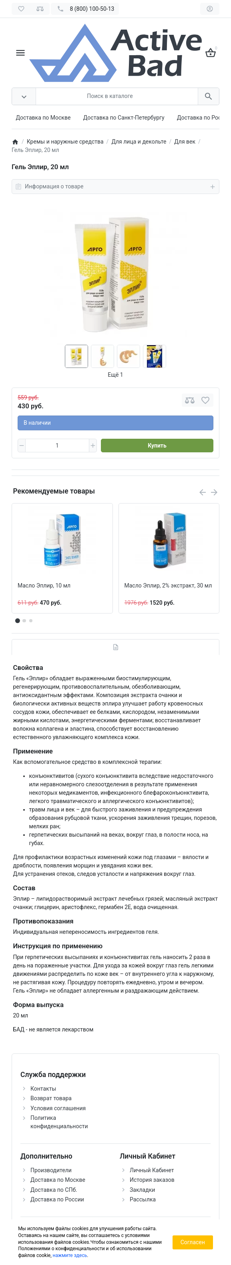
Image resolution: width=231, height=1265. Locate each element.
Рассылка (143, 1199)
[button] (24, 620)
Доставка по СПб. (53, 1190)
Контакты (43, 1088)
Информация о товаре (115, 186)
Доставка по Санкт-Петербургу (124, 117)
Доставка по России (204, 117)
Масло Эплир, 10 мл (44, 585)
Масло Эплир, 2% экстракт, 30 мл (168, 585)
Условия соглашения (58, 1108)
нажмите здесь (70, 1255)
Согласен (193, 1242)
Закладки (142, 1190)
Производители (51, 1170)
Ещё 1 (115, 375)
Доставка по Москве (43, 117)
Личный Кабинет (152, 1170)
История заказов (152, 1180)
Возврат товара (51, 1098)
